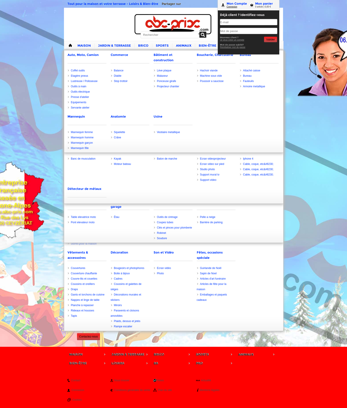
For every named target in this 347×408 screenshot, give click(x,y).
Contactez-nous (88, 336)
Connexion (232, 7)
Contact (75, 380)
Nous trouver (121, 380)
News (160, 380)
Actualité (206, 380)
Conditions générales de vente (132, 390)
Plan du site (165, 390)
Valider (270, 39)
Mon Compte (237, 4)
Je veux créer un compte (232, 40)
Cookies (77, 399)
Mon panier (264, 4)
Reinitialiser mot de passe (232, 47)
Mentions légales (210, 390)
